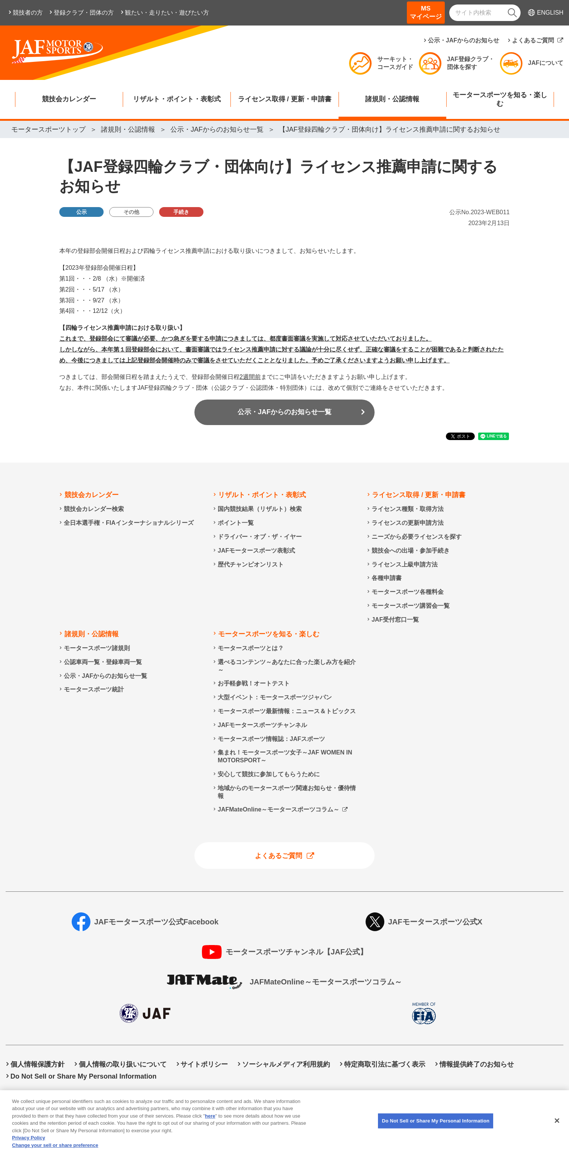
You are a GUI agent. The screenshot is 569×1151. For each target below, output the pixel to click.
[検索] (512, 13)
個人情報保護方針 (38, 1064)
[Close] (557, 1131)
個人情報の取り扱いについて (123, 1064)
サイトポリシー (204, 1064)
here (210, 1126)
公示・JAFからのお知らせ (463, 40)
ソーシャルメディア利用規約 (286, 1064)
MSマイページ (426, 12)
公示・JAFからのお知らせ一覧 (284, 412)
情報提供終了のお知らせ (477, 1064)
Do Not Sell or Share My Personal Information (84, 1076)
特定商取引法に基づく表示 (384, 1064)
